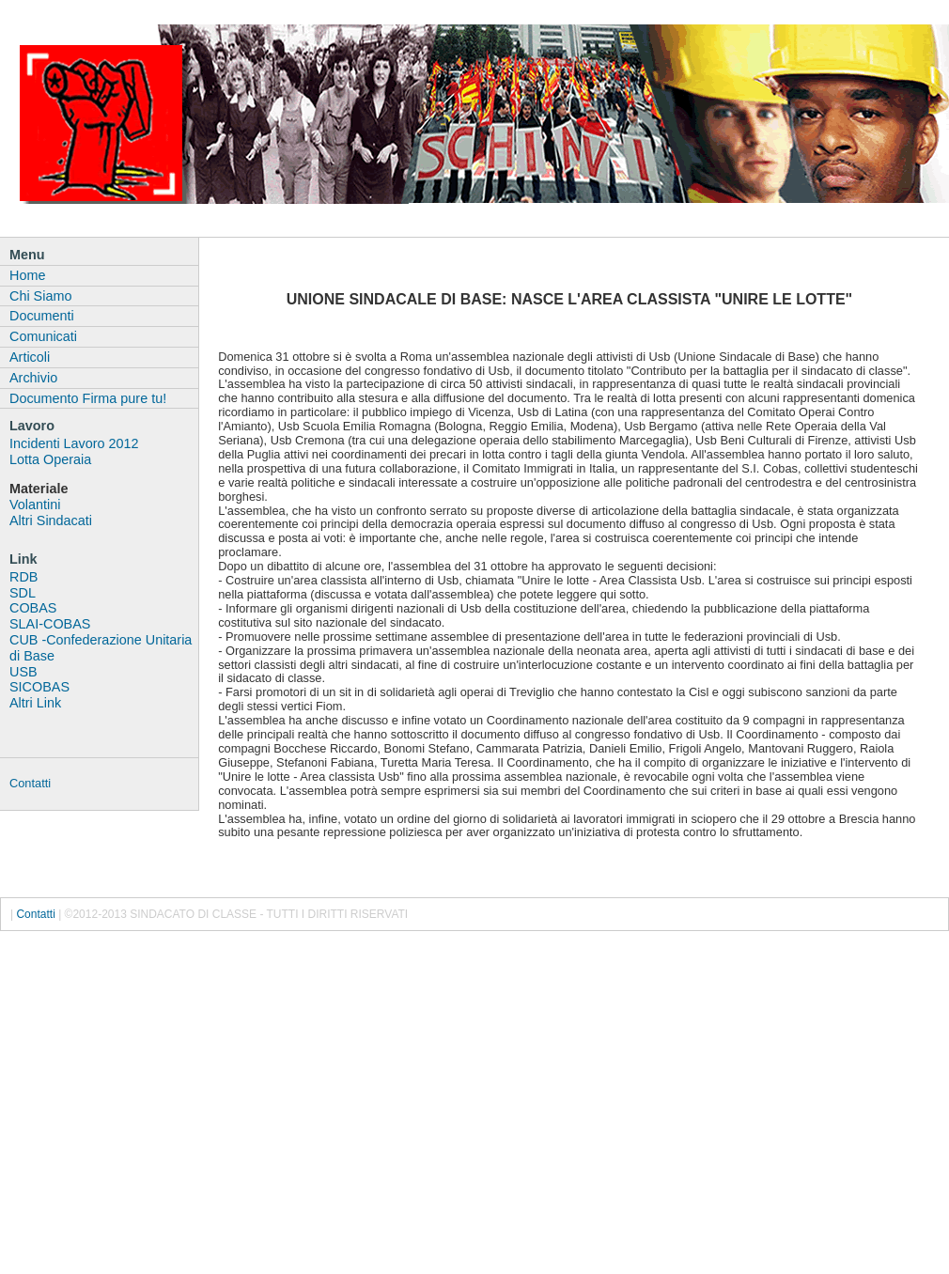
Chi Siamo (40, 295)
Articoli (29, 357)
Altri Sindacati (50, 520)
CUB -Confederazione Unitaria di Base (100, 647)
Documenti (41, 315)
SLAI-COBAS (49, 623)
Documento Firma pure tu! (87, 398)
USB (23, 671)
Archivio (33, 377)
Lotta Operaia (50, 459)
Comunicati (43, 336)
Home (27, 275)
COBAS (32, 607)
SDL (22, 592)
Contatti (30, 783)
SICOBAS (39, 686)
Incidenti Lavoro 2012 (74, 443)
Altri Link (35, 702)
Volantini (34, 504)
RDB (23, 576)
